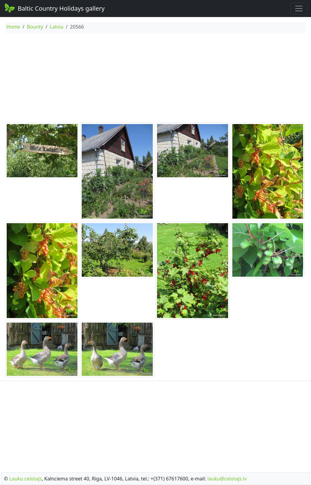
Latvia (56, 26)
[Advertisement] (155, 78)
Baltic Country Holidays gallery (54, 8)
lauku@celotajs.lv (227, 478)
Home (13, 26)
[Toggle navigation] (298, 8)
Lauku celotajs (25, 478)
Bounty (35, 26)
